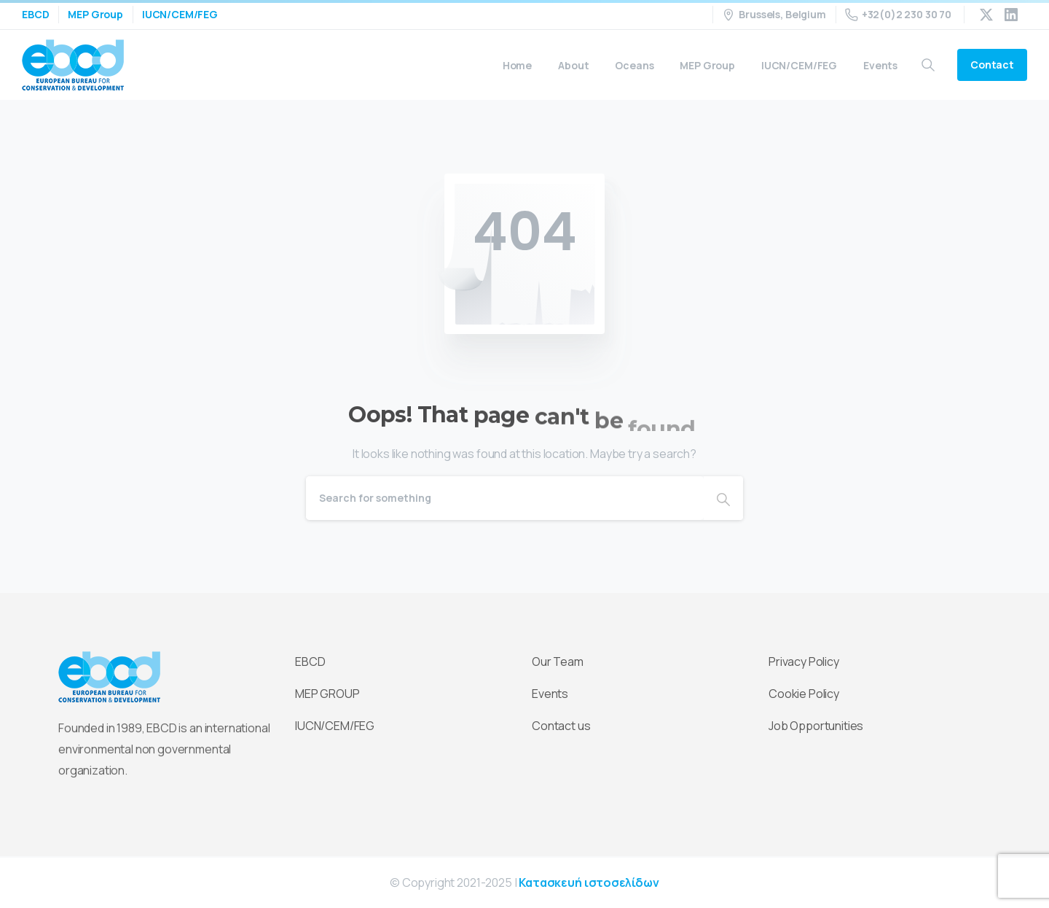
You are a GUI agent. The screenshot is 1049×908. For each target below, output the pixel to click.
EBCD (35, 14)
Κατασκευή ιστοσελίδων (589, 882)
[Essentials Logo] (109, 677)
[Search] (505, 498)
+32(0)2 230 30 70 (898, 14)
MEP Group (95, 14)
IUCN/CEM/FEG (180, 14)
